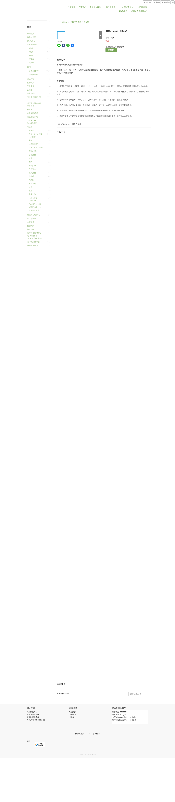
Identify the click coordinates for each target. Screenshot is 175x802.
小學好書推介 (128, 7)
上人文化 (32, 172)
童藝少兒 (32, 165)
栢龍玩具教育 (34, 210)
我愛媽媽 (30, 225)
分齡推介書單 (96, 7)
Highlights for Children (34, 199)
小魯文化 (32, 154)
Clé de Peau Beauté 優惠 (32, 121)
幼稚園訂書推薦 (33, 242)
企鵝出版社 (33, 151)
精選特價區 (142, 7)
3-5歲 (31, 52)
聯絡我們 (111, 50)
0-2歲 (31, 48)
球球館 (31, 180)
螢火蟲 (31, 130)
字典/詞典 (31, 93)
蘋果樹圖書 (33, 144)
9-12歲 (31, 59)
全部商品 (63, 22)
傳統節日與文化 (33, 215)
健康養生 (30, 229)
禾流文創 (32, 183)
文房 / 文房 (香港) (36, 147)
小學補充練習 (32, 245)
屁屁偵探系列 (32, 117)
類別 (29, 67)
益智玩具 (30, 82)
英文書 (29, 90)
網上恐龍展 (31, 218)
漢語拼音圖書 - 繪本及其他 (34, 104)
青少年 (31, 62)
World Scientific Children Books (35, 205)
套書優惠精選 (32, 113)
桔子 (30, 187)
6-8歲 (31, 55)
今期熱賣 (30, 33)
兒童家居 (30, 86)
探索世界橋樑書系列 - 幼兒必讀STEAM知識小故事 (34, 236)
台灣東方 (32, 169)
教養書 (29, 109)
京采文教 (32, 194)
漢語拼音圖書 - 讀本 (34, 98)
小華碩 (31, 176)
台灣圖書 (71, 7)
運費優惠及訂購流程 (139, 11)
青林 (30, 162)
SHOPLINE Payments (90, 754)
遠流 (30, 158)
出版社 (29, 126)
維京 (30, 190)
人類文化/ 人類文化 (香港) (35, 135)
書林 (30, 140)
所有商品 (82, 7)
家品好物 (30, 79)
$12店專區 (123, 11)
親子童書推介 (112, 7)
